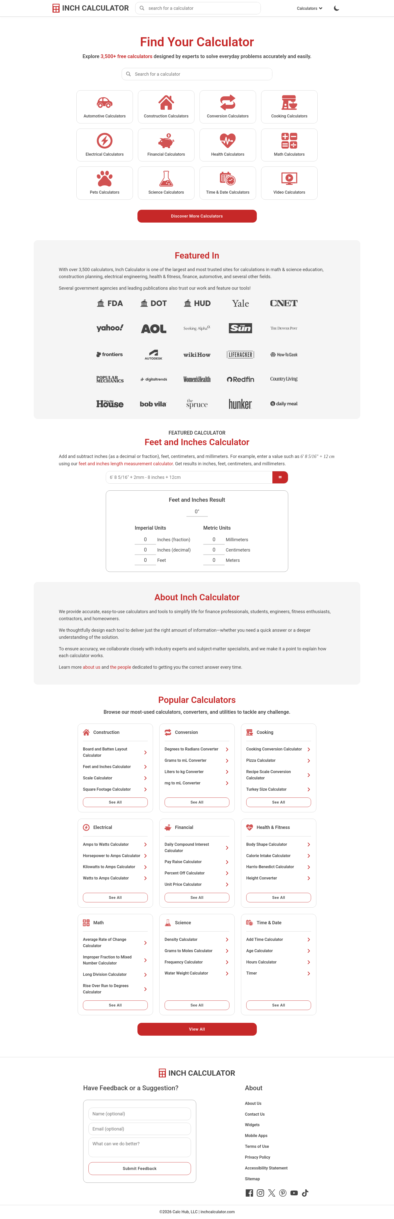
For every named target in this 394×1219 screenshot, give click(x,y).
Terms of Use (257, 1146)
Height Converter (278, 878)
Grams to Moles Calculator (197, 950)
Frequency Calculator (197, 962)
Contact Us (255, 1114)
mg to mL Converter (197, 783)
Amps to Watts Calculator (115, 844)
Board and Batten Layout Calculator (115, 752)
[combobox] (205, 8)
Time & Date (269, 922)
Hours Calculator (278, 962)
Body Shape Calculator (278, 844)
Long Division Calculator (115, 974)
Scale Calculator (115, 778)
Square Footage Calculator (115, 789)
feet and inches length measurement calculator (126, 463)
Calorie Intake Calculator (278, 855)
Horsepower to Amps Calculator (115, 855)
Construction (106, 732)
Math (98, 922)
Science (183, 922)
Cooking (265, 732)
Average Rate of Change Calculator (115, 942)
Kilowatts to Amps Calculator (115, 866)
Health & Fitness (273, 827)
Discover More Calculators (197, 216)
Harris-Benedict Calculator (278, 866)
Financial (184, 827)
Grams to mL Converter (197, 760)
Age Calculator (278, 950)
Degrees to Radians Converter (197, 749)
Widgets (252, 1124)
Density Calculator (197, 939)
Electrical (102, 827)
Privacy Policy (257, 1157)
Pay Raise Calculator (197, 861)
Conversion (186, 732)
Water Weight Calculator (197, 973)
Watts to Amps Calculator (115, 878)
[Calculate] (280, 477)
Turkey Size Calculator (278, 789)
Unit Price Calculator (197, 884)
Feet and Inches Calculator (115, 766)
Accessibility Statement (266, 1168)
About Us (253, 1103)
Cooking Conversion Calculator (278, 749)
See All (115, 802)
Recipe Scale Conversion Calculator (278, 774)
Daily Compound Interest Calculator (197, 847)
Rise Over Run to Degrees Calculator (115, 988)
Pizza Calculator (278, 760)
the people (120, 667)
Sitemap (252, 1178)
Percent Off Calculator (197, 873)
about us (92, 667)
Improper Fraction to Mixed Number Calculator (115, 960)
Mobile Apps (256, 1135)
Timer (278, 973)
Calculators (310, 8)
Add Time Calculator (278, 939)
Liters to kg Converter (197, 771)
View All (197, 1029)
